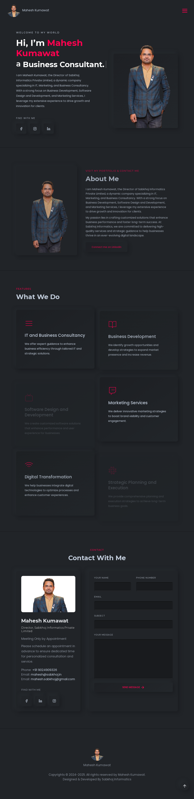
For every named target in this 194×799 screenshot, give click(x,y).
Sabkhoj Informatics (116, 779)
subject (99, 615)
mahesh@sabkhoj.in (46, 674)
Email (98, 596)
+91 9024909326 (44, 670)
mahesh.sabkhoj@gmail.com (53, 679)
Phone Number (146, 577)
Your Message (103, 634)
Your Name (101, 577)
